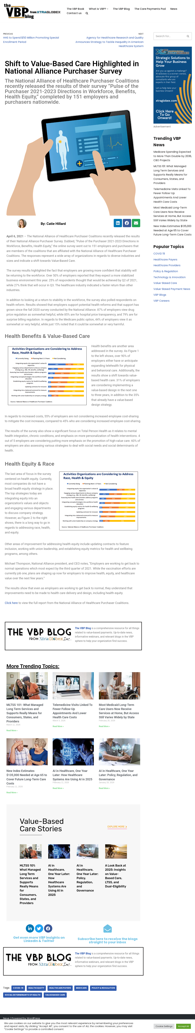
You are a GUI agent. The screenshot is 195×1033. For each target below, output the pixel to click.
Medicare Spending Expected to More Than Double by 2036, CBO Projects (171, 156)
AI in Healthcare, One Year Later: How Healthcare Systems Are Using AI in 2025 (72, 786)
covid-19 (18, 998)
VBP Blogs (159, 291)
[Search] (169, 36)
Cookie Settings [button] (164, 1026)
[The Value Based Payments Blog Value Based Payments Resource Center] (32, 11)
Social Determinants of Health (22, 1005)
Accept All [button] (183, 1026)
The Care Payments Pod (147, 9)
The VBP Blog (119, 9)
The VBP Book (75, 9)
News (171, 9)
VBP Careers (161, 297)
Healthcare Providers (166, 261)
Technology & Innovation (168, 273)
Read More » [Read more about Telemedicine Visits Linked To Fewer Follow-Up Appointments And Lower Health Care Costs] (58, 737)
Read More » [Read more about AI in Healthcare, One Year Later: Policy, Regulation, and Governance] (104, 799)
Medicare (80, 998)
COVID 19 (158, 250)
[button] (106, 9)
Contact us (74, 13)
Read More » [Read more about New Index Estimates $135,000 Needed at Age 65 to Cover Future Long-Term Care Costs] (12, 803)
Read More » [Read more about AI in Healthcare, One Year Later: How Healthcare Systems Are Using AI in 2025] (58, 799)
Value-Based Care (164, 279)
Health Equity (36, 998)
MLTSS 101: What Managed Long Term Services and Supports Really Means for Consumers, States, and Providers (24, 724)
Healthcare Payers (59, 998)
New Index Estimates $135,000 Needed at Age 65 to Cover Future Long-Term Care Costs (171, 226)
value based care (54, 1005)
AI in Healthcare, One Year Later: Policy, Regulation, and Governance (118, 786)
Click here (11, 613)
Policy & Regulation (101, 998)
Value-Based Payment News (171, 285)
